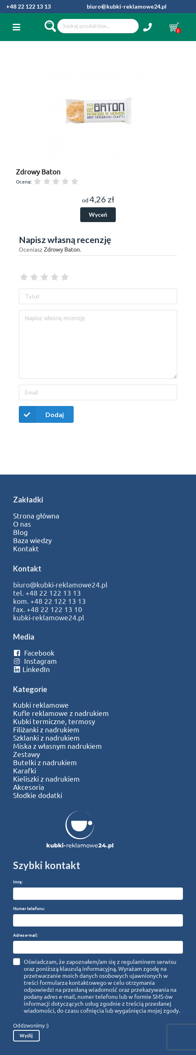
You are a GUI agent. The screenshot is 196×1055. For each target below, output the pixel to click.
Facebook (33, 653)
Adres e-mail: (25, 935)
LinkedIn (31, 669)
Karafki (24, 770)
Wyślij (26, 1035)
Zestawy (26, 754)
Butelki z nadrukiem (45, 762)
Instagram (35, 661)
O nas (22, 524)
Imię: (18, 881)
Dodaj (41, 414)
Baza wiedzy (32, 540)
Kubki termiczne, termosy (54, 721)
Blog (20, 532)
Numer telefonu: (29, 908)
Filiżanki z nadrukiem (46, 729)
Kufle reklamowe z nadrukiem (61, 713)
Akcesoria (28, 787)
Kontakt (26, 548)
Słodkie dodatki (37, 795)
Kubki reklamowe (41, 705)
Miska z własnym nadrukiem (57, 746)
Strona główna (36, 515)
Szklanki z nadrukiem (46, 738)
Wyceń (98, 214)
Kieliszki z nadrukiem (46, 779)
